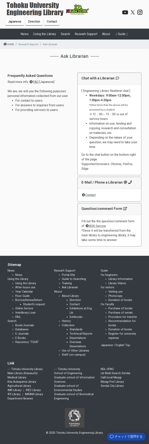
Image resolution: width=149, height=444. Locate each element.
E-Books (20, 338)
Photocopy (115, 296)
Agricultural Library (19, 386)
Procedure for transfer (122, 317)
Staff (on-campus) (74, 354)
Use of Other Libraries (75, 350)
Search (65, 34)
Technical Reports (81, 333)
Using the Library (44, 34)
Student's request (34, 304)
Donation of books (120, 300)
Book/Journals (24, 325)
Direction (34, 21)
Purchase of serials (120, 312)
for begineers (109, 275)
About (106, 34)
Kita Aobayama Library (22, 381)
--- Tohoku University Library (25, 369)
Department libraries (20, 398)
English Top (123, 345)
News (18, 275)
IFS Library (14, 394)
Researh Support (86, 34)
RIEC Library (33, 390)
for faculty (107, 304)
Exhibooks (76, 317)
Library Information (120, 279)
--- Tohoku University (67, 369)
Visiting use (115, 291)
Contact (52, 21)
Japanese (14, 21)
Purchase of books (120, 308)
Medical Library (17, 377)
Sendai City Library (112, 386)
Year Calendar (24, 291)
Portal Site (68, 275)
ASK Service (95, 226)
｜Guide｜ (122, 34)
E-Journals (22, 333)
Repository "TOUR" (27, 342)
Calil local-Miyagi (111, 377)
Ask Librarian (70, 287)
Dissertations (78, 338)
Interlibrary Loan (25, 312)
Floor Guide (22, 296)
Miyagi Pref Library (112, 381)
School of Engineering (68, 373)
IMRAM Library (34, 394)
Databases (22, 329)
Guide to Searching (74, 279)
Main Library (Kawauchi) (23, 373)
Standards (76, 329)
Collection (68, 325)
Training (67, 283)
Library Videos (117, 283)
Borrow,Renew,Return (28, 300)
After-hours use (25, 287)
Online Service (24, 308)
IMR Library (15, 390)
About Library (70, 296)
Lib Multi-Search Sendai (115, 373)
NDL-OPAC (107, 369)
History (66, 321)
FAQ (34, 82)
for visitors (107, 287)
